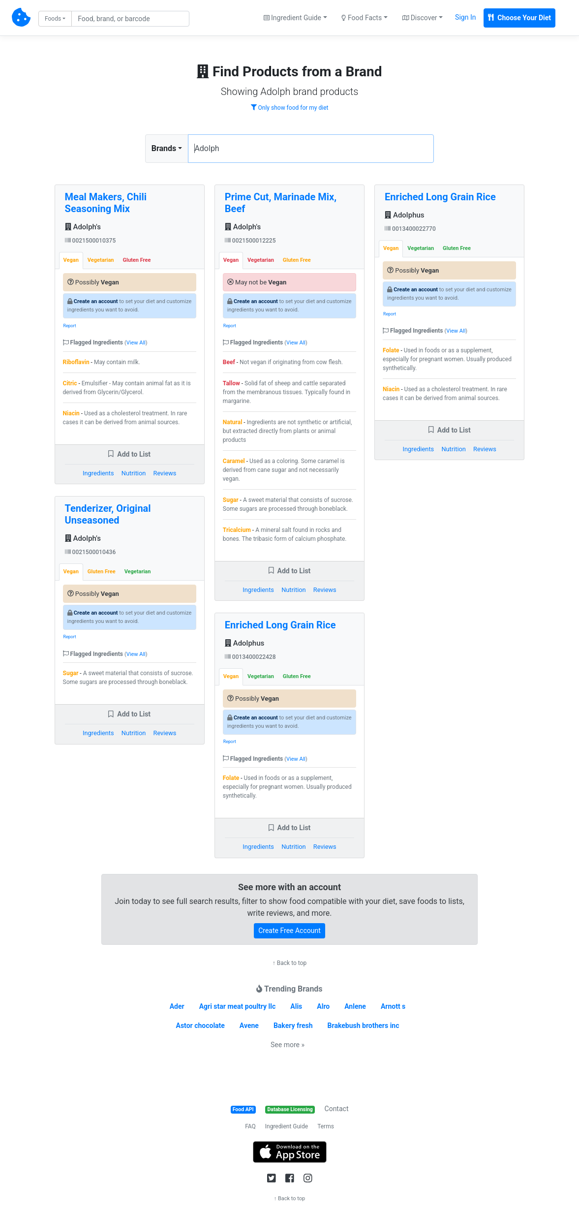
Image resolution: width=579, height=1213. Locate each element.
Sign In (465, 17)
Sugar (71, 673)
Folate (231, 778)
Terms (325, 1126)
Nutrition (134, 473)
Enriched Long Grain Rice (280, 625)
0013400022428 (250, 656)
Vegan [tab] (71, 260)
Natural (232, 422)
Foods (53, 18)
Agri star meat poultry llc (237, 1006)
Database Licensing (290, 1109)
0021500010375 (90, 240)
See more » (288, 1045)
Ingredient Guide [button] (292, 18)
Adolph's (83, 226)
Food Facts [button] (361, 18)
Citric (70, 383)
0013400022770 (410, 228)
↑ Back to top (289, 963)
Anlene (355, 1006)
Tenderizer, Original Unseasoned (108, 514)
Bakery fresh (293, 1025)
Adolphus (244, 643)
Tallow (231, 383)
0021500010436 (90, 552)
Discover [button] (419, 18)
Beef (229, 362)
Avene (249, 1025)
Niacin (71, 413)
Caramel (234, 461)
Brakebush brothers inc (363, 1025)
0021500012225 (250, 240)
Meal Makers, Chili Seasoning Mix (106, 203)
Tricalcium (237, 530)
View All (136, 343)
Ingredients (98, 473)
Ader (177, 1006)
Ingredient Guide (286, 1126)
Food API (243, 1109)
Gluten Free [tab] (137, 260)
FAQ (250, 1126)
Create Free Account (289, 930)
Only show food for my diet (290, 107)
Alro (323, 1006)
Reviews (165, 473)
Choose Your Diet (519, 18)
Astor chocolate (200, 1025)
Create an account (96, 301)
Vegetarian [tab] (101, 260)
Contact (337, 1109)
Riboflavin (76, 362)
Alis (296, 1006)
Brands (164, 148)
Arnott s (393, 1006)
